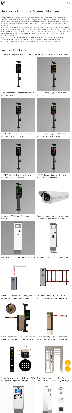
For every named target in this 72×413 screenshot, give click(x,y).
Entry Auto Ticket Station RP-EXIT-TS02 (53, 257)
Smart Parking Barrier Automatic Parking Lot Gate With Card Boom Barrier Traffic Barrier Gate (18, 338)
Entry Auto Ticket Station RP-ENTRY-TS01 (18, 257)
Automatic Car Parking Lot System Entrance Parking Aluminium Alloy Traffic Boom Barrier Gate (53, 297)
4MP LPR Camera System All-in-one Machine (51, 94)
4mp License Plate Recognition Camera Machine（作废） (17, 94)
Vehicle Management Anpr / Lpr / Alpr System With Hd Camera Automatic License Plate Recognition (52, 217)
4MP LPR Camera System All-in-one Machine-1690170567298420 (51, 176)
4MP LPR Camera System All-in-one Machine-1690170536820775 (16, 176)
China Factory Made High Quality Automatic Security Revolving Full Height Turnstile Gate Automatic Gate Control (53, 379)
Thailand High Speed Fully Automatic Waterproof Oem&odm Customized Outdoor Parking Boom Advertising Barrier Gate (52, 338)
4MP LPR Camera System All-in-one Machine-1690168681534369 (16, 135)
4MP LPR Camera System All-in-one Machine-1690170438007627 (51, 135)
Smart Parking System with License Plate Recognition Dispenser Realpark (18, 379)
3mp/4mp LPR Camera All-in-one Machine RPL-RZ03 (15, 217)
